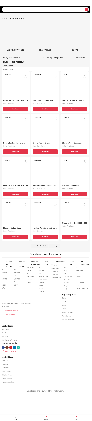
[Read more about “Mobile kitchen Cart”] (75, 194)
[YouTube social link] (10, 347)
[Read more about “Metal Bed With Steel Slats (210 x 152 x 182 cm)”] (45, 194)
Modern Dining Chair (12, 228)
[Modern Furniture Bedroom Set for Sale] (45, 214)
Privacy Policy (6, 372)
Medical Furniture (68, 320)
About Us (5, 361)
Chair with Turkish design (74, 100)
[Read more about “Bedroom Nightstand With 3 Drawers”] (15, 108)
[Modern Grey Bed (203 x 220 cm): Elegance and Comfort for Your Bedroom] (75, 211)
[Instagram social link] (7, 347)
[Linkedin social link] (14, 347)
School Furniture (67, 313)
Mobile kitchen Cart (72, 185)
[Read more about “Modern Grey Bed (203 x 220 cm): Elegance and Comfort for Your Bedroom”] (75, 237)
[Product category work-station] (15, 36)
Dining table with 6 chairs (14, 142)
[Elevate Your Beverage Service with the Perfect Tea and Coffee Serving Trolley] (75, 128)
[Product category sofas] (75, 36)
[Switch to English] (14, 351)
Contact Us (5, 368)
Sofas (64, 305)
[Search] (45, 9)
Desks (64, 302)
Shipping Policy (7, 375)
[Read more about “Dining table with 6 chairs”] (15, 151)
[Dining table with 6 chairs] (15, 128)
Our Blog (5, 337)
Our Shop (5, 333)
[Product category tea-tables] (45, 36)
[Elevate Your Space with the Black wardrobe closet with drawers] (15, 171)
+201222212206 (10, 315)
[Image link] (30, 297)
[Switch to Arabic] (6, 3)
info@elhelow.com (11, 311)
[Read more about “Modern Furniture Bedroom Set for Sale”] (45, 237)
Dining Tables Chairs (42, 142)
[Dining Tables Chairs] (45, 128)
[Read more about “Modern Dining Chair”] (15, 237)
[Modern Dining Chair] (15, 214)
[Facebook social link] (3, 347)
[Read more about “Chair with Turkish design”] (75, 108)
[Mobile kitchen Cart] (75, 171)
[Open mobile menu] (2, 3)
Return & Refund (7, 379)
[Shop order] (45, 69)
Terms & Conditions (8, 382)
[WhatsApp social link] (18, 347)
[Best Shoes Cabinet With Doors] (45, 85)
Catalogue (5, 364)
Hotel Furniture (9, 103)
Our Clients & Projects (9, 340)
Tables (64, 309)
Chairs (64, 298)
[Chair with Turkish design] (75, 85)
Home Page (6, 330)
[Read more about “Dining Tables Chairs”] (45, 151)
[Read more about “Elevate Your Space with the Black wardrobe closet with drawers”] (15, 194)
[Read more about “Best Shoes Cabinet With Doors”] (45, 108)
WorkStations (66, 316)
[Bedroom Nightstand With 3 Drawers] (15, 85)
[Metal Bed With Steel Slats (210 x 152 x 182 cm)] (45, 171)
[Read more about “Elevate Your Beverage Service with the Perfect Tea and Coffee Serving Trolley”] (75, 151)
